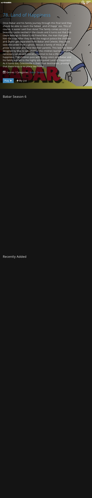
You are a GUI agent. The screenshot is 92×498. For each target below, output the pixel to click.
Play (8, 80)
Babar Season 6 (38, 72)
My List (21, 80)
